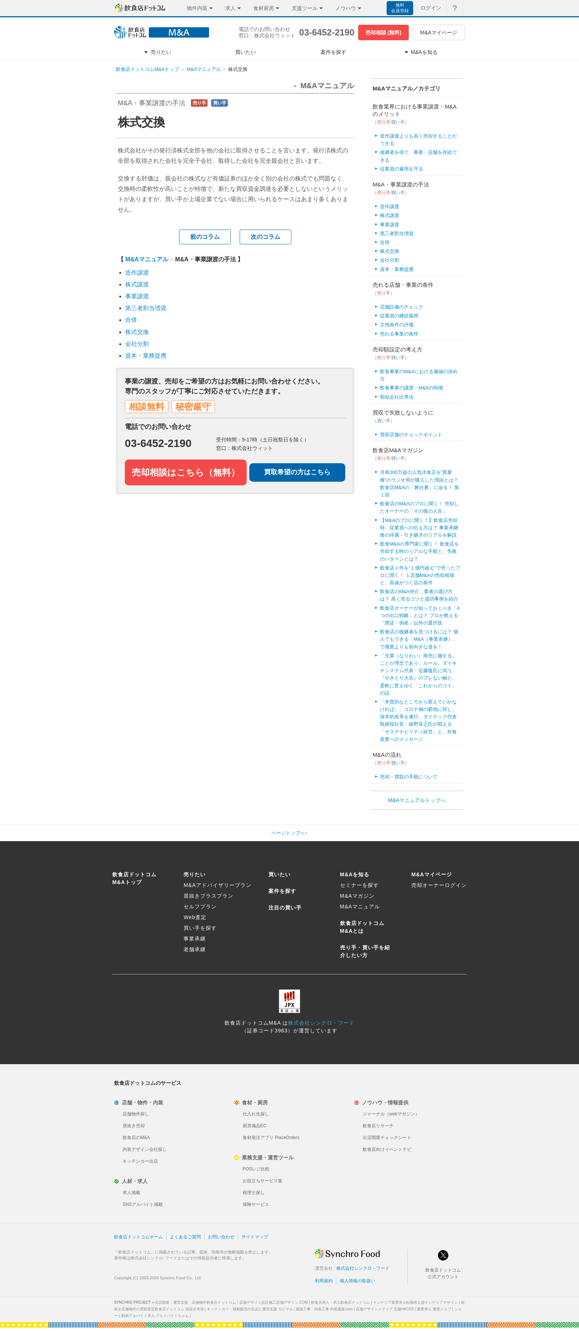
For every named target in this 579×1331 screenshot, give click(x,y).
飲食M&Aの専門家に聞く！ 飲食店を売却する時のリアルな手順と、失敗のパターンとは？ (419, 551)
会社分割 (137, 344)
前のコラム (205, 237)
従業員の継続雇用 (399, 316)
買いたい (279, 874)
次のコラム (265, 237)
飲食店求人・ (340, 1302)
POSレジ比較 (256, 1169)
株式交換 (137, 332)
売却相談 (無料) (383, 32)
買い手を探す (200, 928)
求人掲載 (131, 1192)
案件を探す (282, 891)
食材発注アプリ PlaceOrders (271, 1137)
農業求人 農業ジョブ (434, 1309)
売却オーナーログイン (439, 885)
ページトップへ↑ (289, 833)
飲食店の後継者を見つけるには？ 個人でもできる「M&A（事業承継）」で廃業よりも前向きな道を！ (419, 639)
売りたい (195, 874)
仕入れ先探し (256, 1114)
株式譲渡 (137, 284)
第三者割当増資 (146, 308)
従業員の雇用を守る (401, 169)
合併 (131, 320)
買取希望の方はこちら (297, 472)
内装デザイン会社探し (145, 1149)
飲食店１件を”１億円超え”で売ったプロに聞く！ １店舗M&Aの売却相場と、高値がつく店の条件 (420, 575)
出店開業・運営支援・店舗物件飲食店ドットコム (195, 1302)
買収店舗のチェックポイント (411, 434)
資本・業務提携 (146, 355)
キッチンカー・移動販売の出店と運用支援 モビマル (250, 1309)
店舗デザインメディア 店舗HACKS (385, 1309)
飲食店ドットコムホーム (138, 1236)
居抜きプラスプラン (208, 896)
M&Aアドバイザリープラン (217, 885)
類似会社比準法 (397, 397)
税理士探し (254, 1192)
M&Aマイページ (438, 32)
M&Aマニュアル (203, 69)
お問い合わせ (221, 1236)
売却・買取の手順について (409, 777)
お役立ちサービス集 (262, 1180)
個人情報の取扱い (357, 1280)
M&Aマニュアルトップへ (417, 800)
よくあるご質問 (185, 1236)
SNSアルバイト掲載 (143, 1204)
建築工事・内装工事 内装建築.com (324, 1309)
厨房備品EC (255, 1125)
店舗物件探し (136, 1114)
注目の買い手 (285, 908)
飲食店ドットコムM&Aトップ (147, 69)
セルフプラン (200, 906)
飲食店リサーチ (378, 1125)
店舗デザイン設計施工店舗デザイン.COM (273, 1302)
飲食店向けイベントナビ (387, 1149)
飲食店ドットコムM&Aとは (362, 927)
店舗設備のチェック (401, 307)
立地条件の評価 (397, 324)
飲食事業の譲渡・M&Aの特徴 (411, 388)
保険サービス (256, 1204)
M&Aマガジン (357, 896)
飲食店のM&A (136, 1137)
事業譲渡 (137, 296)
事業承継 (195, 939)
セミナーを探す (359, 885)
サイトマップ (254, 1236)
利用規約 (324, 1280)
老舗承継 (195, 949)
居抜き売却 (134, 1125)
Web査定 (195, 917)
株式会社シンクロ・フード (321, 1023)
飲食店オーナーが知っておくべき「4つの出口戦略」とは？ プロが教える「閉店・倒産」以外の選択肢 (419, 615)
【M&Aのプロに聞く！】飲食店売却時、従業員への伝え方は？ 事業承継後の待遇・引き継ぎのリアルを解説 (419, 527)
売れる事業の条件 (399, 334)
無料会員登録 (400, 8)
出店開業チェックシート (387, 1137)
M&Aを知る (355, 874)
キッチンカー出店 (140, 1161)
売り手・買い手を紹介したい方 (365, 951)
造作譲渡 (137, 272)
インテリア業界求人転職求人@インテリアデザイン (415, 1302)
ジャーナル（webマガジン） (391, 1114)
